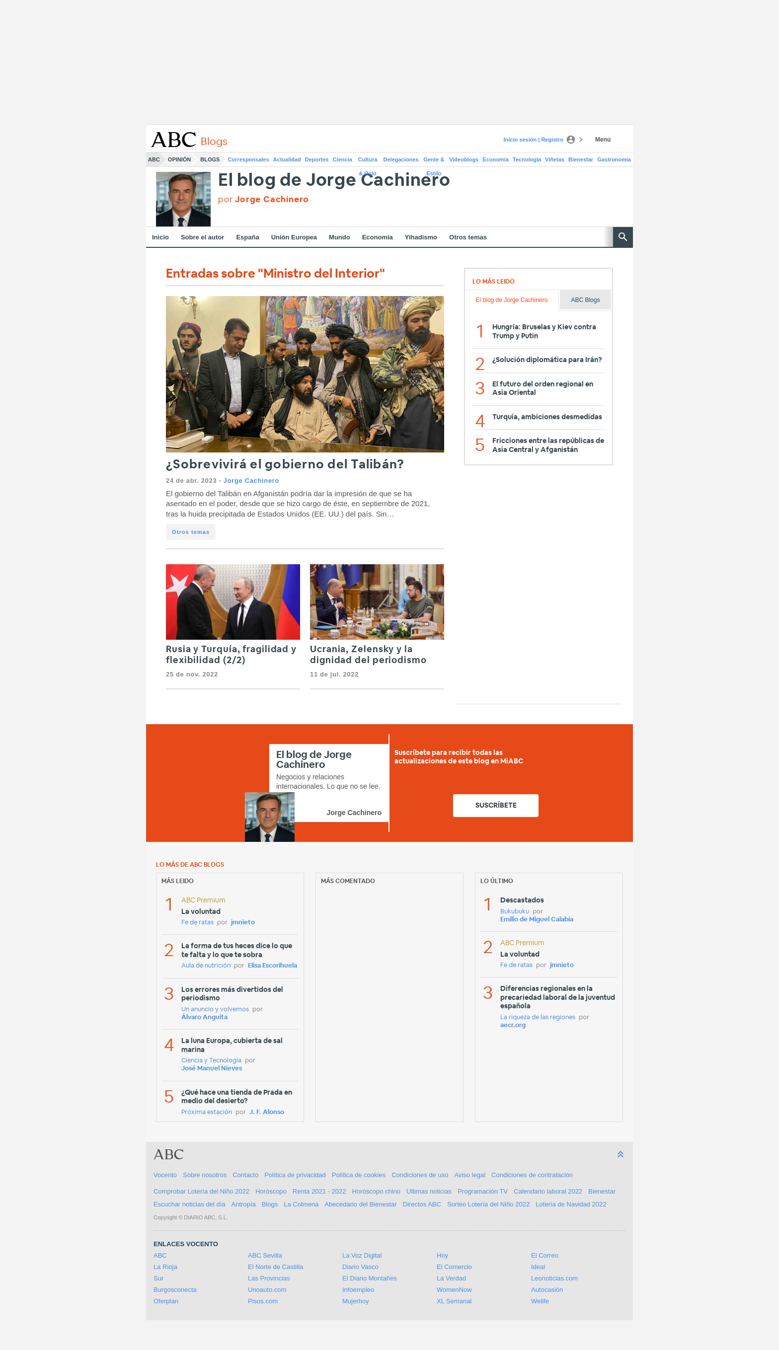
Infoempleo (358, 1289)
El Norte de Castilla (275, 1267)
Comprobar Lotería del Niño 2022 (201, 1191)
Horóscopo (271, 1191)
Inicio (160, 237)
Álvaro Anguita (204, 1017)
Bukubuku (514, 911)
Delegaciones (401, 159)
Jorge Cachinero (251, 480)
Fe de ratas (197, 922)
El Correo (544, 1255)
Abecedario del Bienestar (360, 1204)
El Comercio (454, 1267)
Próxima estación (206, 1112)
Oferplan (166, 1301)
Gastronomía (614, 159)
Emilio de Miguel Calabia (536, 919)
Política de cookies (359, 1175)
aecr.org (513, 1025)
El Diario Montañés (369, 1278)
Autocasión (547, 1289)
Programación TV (483, 1191)
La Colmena (301, 1204)
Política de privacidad (295, 1175)
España (247, 237)
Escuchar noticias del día (190, 1204)
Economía (495, 159)
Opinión (179, 159)
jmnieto (243, 922)
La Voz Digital (362, 1255)
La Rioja (165, 1267)
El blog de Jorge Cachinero (334, 180)
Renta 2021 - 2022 (319, 1191)
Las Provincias (269, 1278)
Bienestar (580, 159)
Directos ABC (422, 1204)
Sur (158, 1278)
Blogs (210, 159)
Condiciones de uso (419, 1175)
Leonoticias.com (554, 1278)
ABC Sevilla (265, 1255)
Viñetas (554, 159)
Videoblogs (463, 159)
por (263, 199)
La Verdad (451, 1278)
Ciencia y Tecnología (211, 1060)
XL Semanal (454, 1301)
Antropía (244, 1204)
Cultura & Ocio (368, 161)
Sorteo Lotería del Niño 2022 (488, 1204)
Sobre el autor (202, 237)
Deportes (317, 159)
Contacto (245, 1175)
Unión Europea (294, 237)
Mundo (339, 237)
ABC (154, 159)
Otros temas (468, 237)
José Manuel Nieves (211, 1068)
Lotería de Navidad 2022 (571, 1204)
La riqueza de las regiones (537, 1017)
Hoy (442, 1255)
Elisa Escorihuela (272, 966)
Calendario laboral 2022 (548, 1191)
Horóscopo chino (376, 1191)
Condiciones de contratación (532, 1175)
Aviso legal (469, 1175)
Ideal (538, 1267)
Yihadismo (421, 237)
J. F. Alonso (266, 1112)
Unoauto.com (267, 1289)
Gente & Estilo (433, 161)
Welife (540, 1301)
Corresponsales (248, 159)
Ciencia (342, 159)
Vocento (165, 1175)
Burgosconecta (175, 1289)
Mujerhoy (355, 1301)
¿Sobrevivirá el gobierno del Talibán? (285, 464)
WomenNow (454, 1289)
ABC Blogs (585, 300)
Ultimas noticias (429, 1191)
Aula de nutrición (206, 966)
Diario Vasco (360, 1267)
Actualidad (287, 159)
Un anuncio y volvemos (215, 1009)
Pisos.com (263, 1301)
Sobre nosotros (205, 1175)
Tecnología (527, 159)
